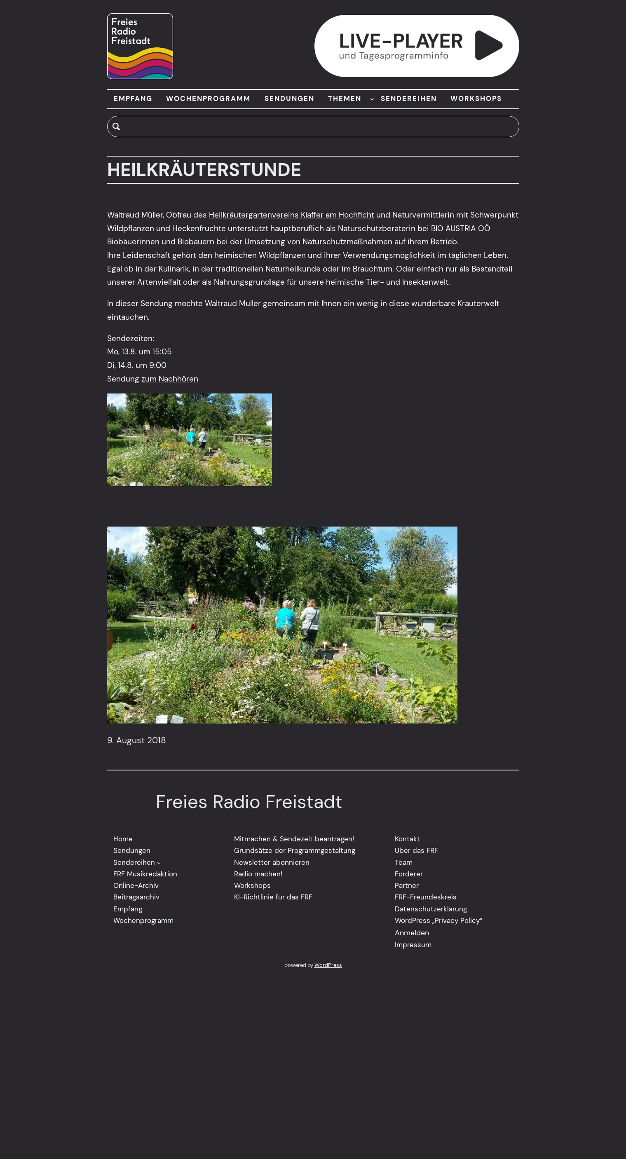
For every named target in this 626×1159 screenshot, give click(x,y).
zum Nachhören (169, 379)
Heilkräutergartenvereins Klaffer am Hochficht (291, 215)
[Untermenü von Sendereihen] (159, 863)
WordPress (328, 965)
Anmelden (412, 933)
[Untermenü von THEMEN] (372, 99)
